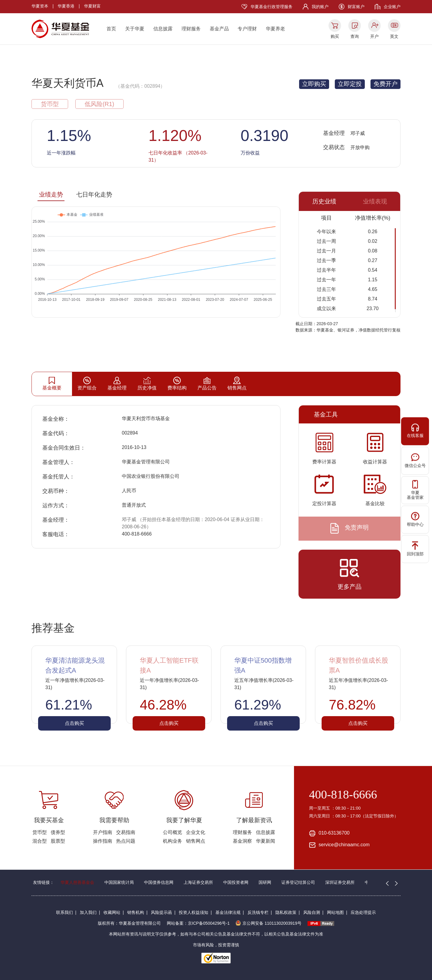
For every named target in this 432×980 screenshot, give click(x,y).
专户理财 (247, 28)
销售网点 (195, 841)
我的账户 (320, 6)
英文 (394, 36)
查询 (354, 36)
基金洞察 (242, 841)
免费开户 (386, 84)
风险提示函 (161, 912)
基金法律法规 (228, 912)
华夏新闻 (265, 841)
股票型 (58, 841)
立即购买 (314, 84)
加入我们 (88, 912)
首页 (111, 28)
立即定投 (350, 84)
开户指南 (102, 832)
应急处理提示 (363, 912)
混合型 (39, 841)
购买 (335, 36)
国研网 (265, 882)
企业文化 (195, 832)
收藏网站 (112, 912)
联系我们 (64, 912)
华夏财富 (92, 6)
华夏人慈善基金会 (77, 882)
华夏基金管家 (415, 490)
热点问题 (125, 841)
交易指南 (125, 832)
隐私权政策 (285, 912)
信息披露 (162, 28)
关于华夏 (134, 28)
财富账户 (356, 6)
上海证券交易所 (198, 882)
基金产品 (219, 28)
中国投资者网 (235, 882)
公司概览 (172, 832)
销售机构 (135, 912)
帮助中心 (415, 519)
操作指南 (102, 841)
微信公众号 (415, 460)
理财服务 (191, 28)
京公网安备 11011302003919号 (269, 923)
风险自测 (311, 912)
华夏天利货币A (68, 83)
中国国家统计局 (119, 882)
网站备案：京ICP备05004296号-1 (198, 923)
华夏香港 (66, 6)
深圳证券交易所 (340, 882)
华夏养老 (275, 28)
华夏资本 (40, 6)
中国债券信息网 (158, 882)
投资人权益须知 (193, 912)
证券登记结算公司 (298, 882)
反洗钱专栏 (258, 912)
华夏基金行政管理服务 (271, 6)
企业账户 (392, 6)
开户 (374, 36)
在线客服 (415, 430)
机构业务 (172, 841)
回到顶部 (415, 548)
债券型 (58, 832)
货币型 (39, 832)
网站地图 (335, 912)
